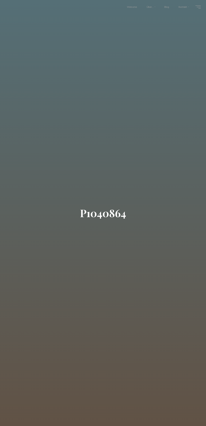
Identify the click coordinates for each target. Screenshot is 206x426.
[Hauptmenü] (197, 7)
